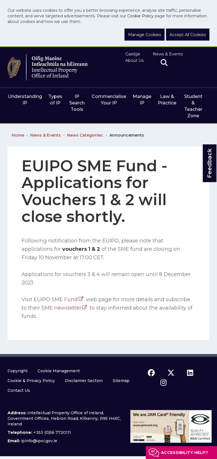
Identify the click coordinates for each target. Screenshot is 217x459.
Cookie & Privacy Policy (31, 380)
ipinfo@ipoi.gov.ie (39, 440)
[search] (164, 63)
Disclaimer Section (84, 380)
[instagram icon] (163, 382)
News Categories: (85, 135)
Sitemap (121, 380)
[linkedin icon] (190, 373)
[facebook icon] (151, 373)
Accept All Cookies (188, 34)
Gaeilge (132, 54)
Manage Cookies (144, 34)
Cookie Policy (140, 15)
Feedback (209, 163)
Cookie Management (59, 370)
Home (18, 135)
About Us (134, 60)
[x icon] (170, 373)
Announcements (126, 135)
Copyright (18, 370)
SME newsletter (61, 308)
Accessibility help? (184, 452)
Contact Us (19, 390)
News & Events (168, 54)
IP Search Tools (77, 103)
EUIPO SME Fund (56, 299)
